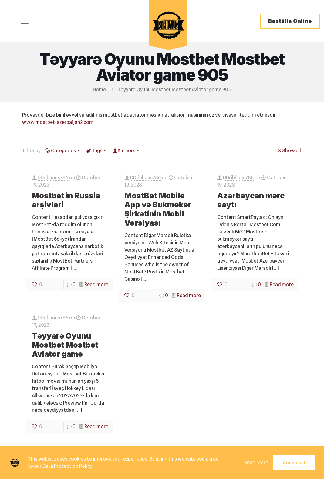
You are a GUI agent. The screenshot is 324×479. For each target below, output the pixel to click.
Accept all (294, 462)
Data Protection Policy (67, 466)
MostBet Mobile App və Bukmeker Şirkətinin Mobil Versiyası (157, 209)
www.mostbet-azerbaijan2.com (57, 122)
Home (99, 89)
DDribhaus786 (53, 177)
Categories (63, 151)
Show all (289, 151)
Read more (96, 284)
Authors (126, 151)
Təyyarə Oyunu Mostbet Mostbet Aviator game (65, 344)
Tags (96, 151)
